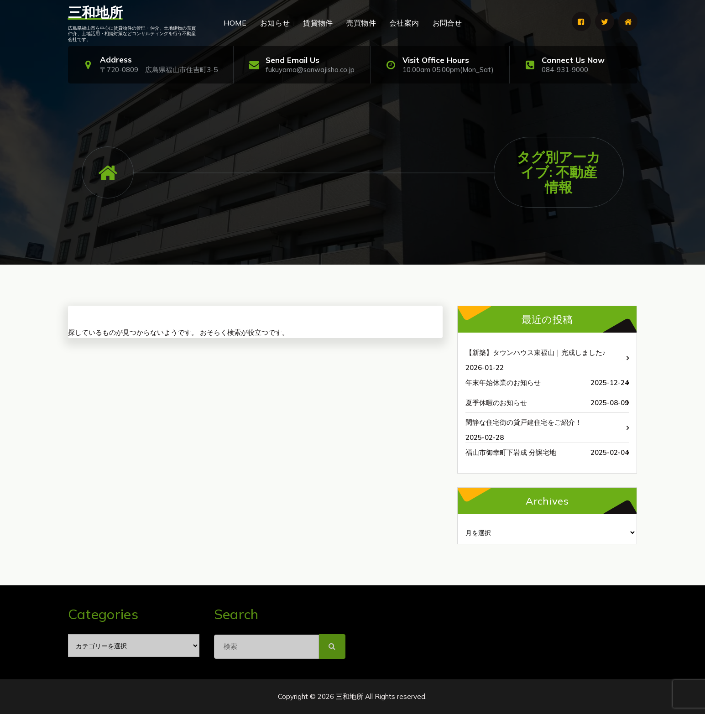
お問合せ (447, 22)
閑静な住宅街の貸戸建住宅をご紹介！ (523, 422)
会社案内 (404, 22)
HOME (235, 22)
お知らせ (275, 22)
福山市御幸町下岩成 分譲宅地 (510, 452)
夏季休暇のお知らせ (496, 402)
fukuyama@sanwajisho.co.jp (310, 69)
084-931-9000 (565, 69)
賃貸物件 (318, 22)
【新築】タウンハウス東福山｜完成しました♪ (535, 352)
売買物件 (361, 22)
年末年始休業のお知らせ (503, 382)
